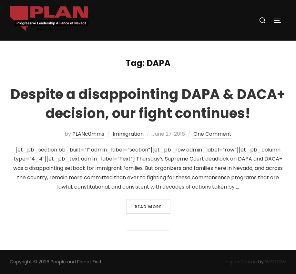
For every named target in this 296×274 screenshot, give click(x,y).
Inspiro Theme (241, 262)
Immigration (128, 134)
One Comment (212, 134)
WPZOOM (275, 262)
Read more (152, 205)
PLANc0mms (88, 134)
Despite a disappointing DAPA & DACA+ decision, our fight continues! (147, 104)
